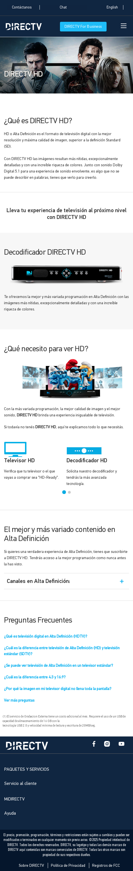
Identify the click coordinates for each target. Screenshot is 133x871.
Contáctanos (22, 7)
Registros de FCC (106, 865)
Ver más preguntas (19, 700)
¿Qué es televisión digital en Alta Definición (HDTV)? (45, 636)
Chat (63, 7)
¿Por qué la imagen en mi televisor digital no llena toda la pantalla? (57, 688)
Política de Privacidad (68, 865)
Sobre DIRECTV (31, 865)
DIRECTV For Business (83, 26)
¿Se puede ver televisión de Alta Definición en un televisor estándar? (58, 665)
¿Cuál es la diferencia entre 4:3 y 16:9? (35, 677)
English (112, 7)
